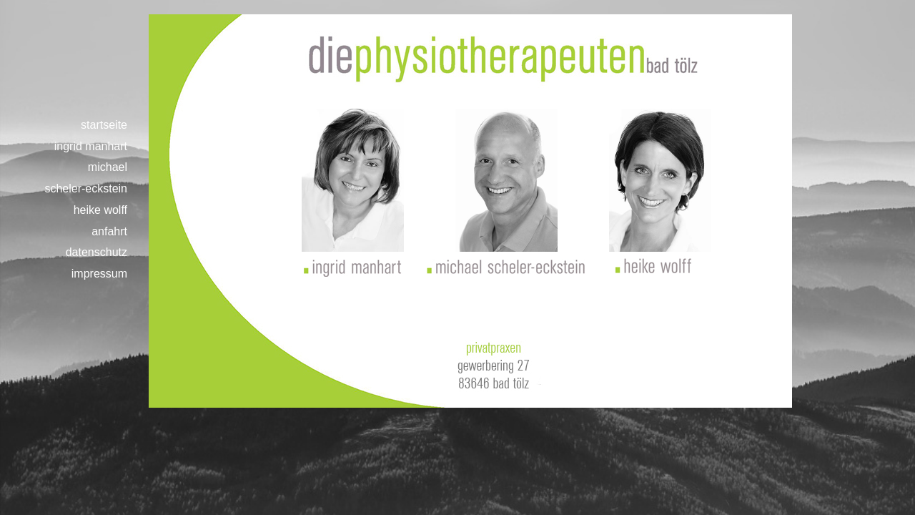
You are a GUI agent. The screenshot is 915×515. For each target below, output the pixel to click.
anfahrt (109, 231)
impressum (99, 274)
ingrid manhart (90, 146)
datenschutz (96, 252)
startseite (104, 125)
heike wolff (100, 210)
